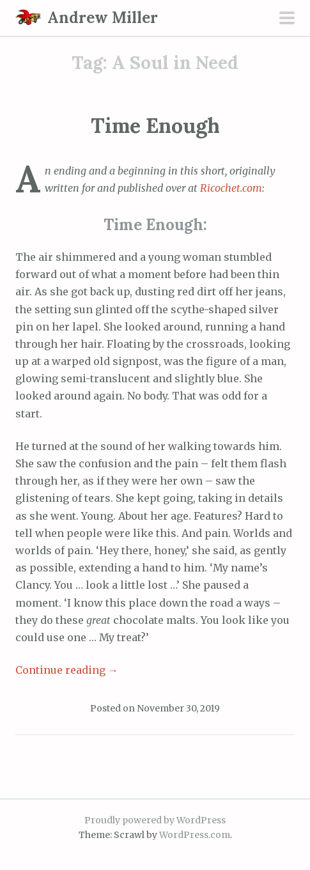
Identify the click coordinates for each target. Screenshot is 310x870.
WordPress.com (194, 835)
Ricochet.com (231, 188)
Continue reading (66, 670)
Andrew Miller (102, 17)
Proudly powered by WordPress (155, 820)
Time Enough (155, 126)
